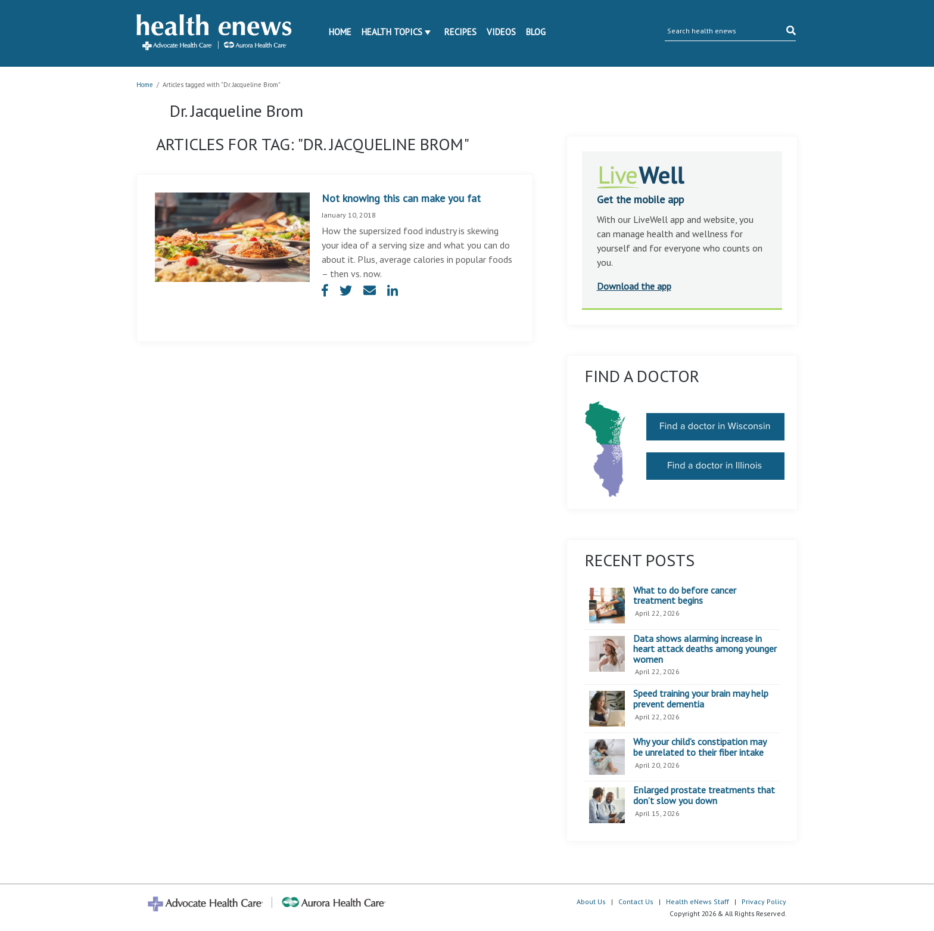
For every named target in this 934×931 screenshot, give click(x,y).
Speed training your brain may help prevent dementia (700, 698)
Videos (501, 32)
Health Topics (392, 32)
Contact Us (635, 901)
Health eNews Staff (697, 901)
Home (340, 32)
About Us (591, 901)
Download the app (634, 286)
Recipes (460, 32)
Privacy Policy (764, 901)
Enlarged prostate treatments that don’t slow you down (704, 795)
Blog (536, 32)
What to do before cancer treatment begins (684, 595)
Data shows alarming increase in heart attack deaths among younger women (705, 649)
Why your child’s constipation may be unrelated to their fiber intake (699, 747)
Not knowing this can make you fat (401, 198)
